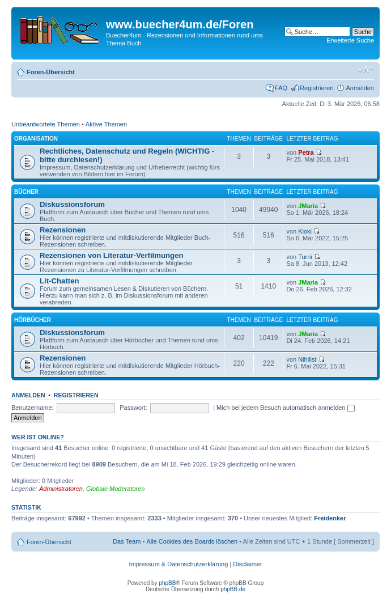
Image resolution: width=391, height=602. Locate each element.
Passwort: (133, 407)
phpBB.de (232, 589)
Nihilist (307, 359)
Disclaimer (247, 564)
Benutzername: (32, 407)
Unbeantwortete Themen (45, 124)
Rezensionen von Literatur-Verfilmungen (112, 255)
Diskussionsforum (72, 204)
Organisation (36, 138)
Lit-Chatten (59, 281)
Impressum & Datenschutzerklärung (178, 564)
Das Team (127, 541)
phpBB (167, 583)
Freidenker (330, 518)
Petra (306, 152)
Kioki (305, 231)
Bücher (26, 192)
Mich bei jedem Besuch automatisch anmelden (285, 407)
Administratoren (61, 488)
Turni (305, 256)
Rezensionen (63, 230)
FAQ (281, 87)
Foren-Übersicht (51, 72)
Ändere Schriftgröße (366, 70)
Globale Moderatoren (115, 488)
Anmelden (360, 87)
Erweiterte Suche (350, 40)
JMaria (308, 205)
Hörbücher (32, 320)
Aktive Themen (106, 124)
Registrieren (316, 87)
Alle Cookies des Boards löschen (191, 541)
